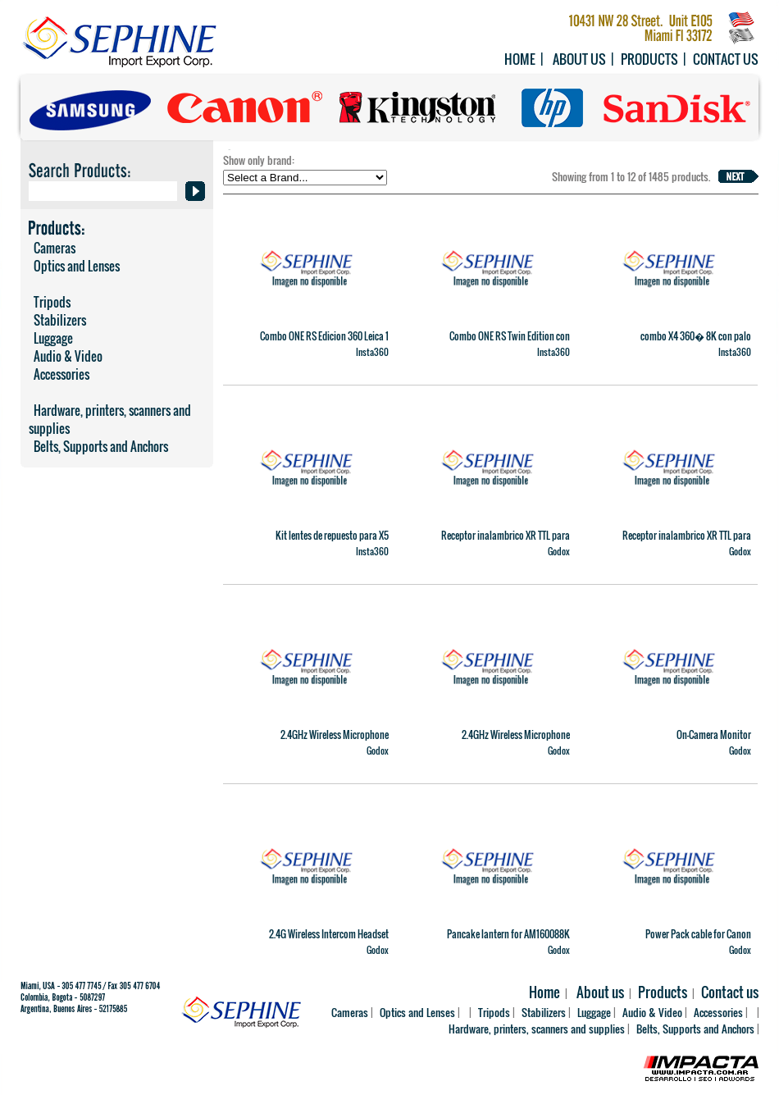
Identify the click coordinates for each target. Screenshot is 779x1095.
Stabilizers (57, 320)
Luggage (51, 338)
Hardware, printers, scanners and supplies (110, 419)
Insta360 (372, 351)
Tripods (50, 302)
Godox (559, 551)
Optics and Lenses (74, 266)
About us (579, 59)
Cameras (52, 248)
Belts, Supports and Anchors (98, 446)
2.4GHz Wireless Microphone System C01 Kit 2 (516, 741)
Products (649, 59)
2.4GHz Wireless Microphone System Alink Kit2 (334, 741)
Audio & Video (65, 356)
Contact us (725, 59)
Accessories (59, 374)
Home (519, 59)
